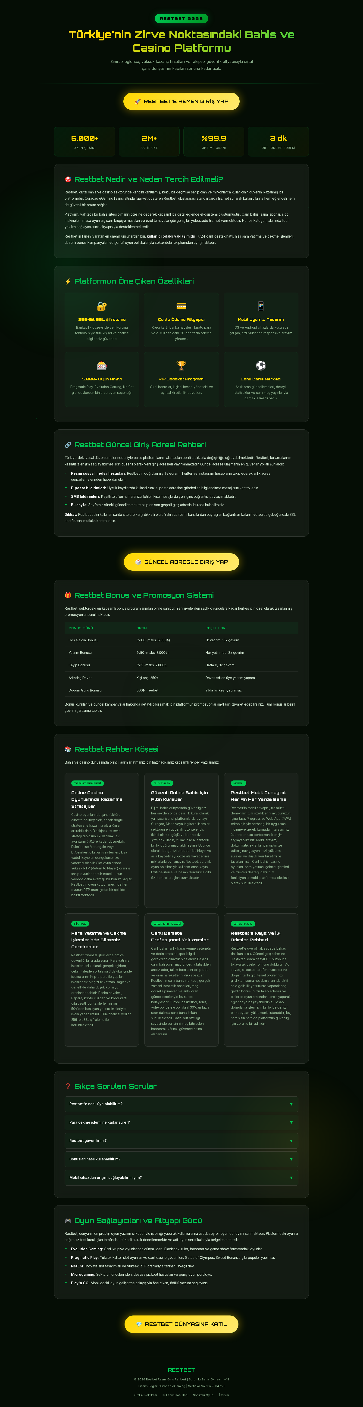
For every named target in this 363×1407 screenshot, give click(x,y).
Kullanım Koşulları (175, 1395)
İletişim (224, 1395)
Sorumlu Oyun (203, 1395)
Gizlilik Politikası (145, 1395)
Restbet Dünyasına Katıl (181, 1324)
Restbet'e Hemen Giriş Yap (181, 101)
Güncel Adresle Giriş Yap (181, 561)
